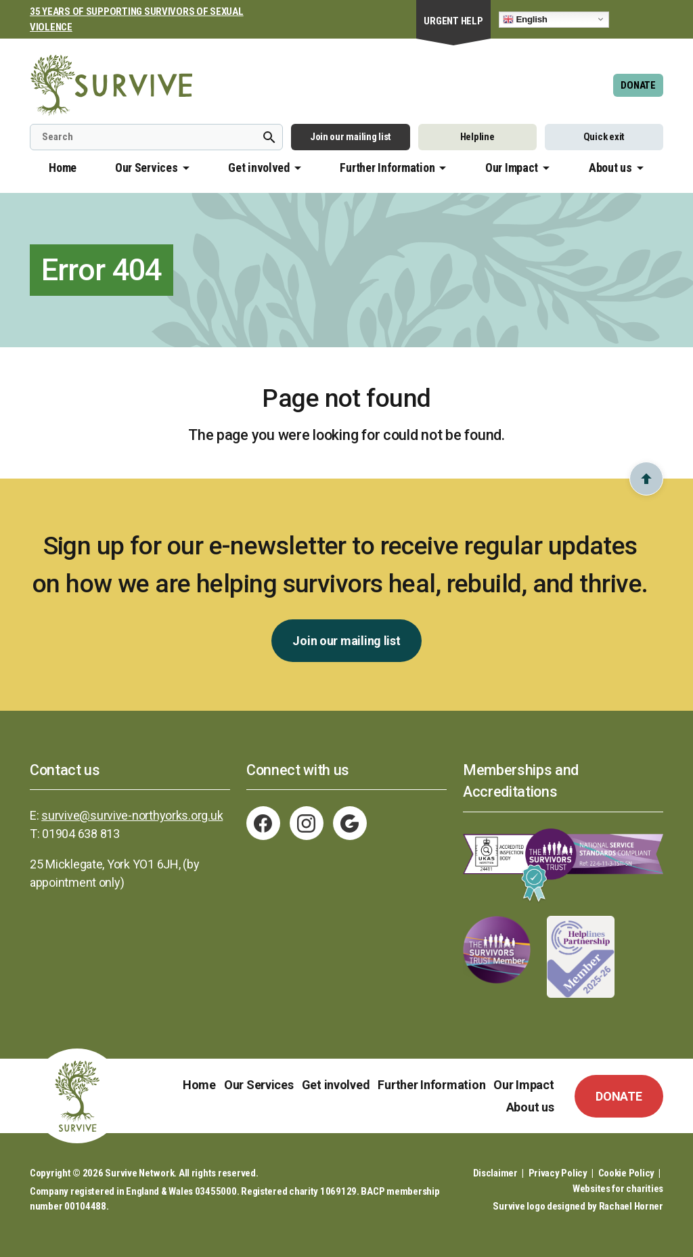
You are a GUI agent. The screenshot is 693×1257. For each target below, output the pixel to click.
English (525, 19)
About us (610, 167)
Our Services (146, 167)
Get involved (259, 167)
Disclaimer (495, 1173)
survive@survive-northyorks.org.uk (132, 815)
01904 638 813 (81, 833)
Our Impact (511, 167)
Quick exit (604, 137)
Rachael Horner (631, 1206)
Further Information (387, 167)
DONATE (638, 85)
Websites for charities (618, 1189)
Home (62, 167)
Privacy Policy (558, 1173)
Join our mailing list (350, 137)
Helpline (477, 137)
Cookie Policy (626, 1173)
